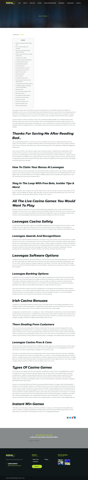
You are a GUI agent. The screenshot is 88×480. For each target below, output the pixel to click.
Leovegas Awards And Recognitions (24, 59)
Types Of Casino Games (21, 72)
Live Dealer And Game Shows (22, 97)
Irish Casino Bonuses (20, 65)
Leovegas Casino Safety (21, 57)
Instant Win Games (20, 74)
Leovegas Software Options (22, 61)
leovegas (54, 375)
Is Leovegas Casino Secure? (22, 78)
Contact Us (35, 461)
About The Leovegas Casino (22, 101)
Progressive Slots (19, 89)
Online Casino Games (20, 99)
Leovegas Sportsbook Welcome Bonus (24, 83)
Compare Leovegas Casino (21, 103)
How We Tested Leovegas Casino (23, 91)
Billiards (22, 34)
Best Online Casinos (20, 93)
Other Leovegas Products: (21, 105)
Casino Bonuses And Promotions (23, 95)
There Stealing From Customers (23, 68)
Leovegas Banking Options (21, 63)
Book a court (36, 459)
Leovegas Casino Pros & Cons (22, 70)
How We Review (19, 76)
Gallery (46, 459)
